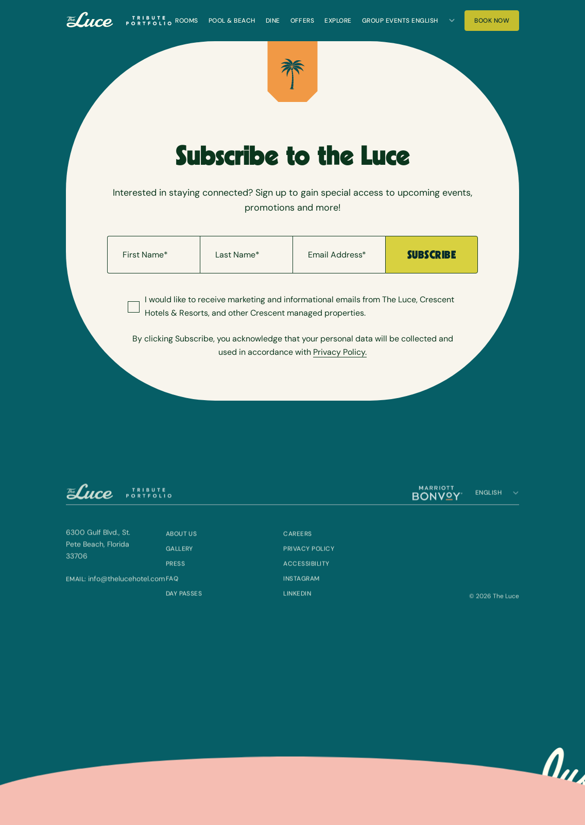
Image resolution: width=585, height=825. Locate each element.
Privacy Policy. (340, 352)
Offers (302, 20)
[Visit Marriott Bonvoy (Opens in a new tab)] (437, 509)
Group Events (386, 20)
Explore (337, 20)
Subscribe (431, 255)
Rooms (186, 20)
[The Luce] (90, 21)
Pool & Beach (232, 20)
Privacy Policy (308, 564)
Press (175, 579)
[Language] (433, 20)
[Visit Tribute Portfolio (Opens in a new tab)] (148, 20)
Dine (273, 20)
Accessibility (306, 579)
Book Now (496, 22)
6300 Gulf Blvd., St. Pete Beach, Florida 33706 (98, 559)
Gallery (179, 564)
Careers (297, 549)
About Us (181, 549)
